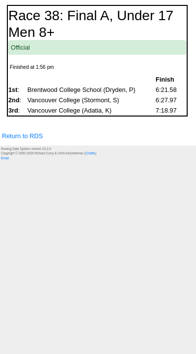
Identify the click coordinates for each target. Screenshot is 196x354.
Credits (90, 153)
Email (5, 158)
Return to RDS (22, 136)
